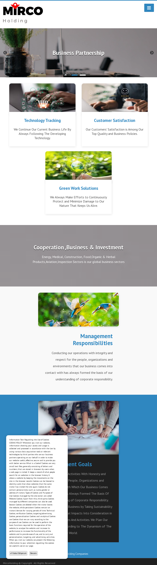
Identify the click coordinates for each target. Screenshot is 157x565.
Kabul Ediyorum (18, 553)
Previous (5, 53)
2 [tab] (83, 75)
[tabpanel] (78, 52)
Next (152, 53)
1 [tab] (74, 75)
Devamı (33, 553)
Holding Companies (77, 554)
